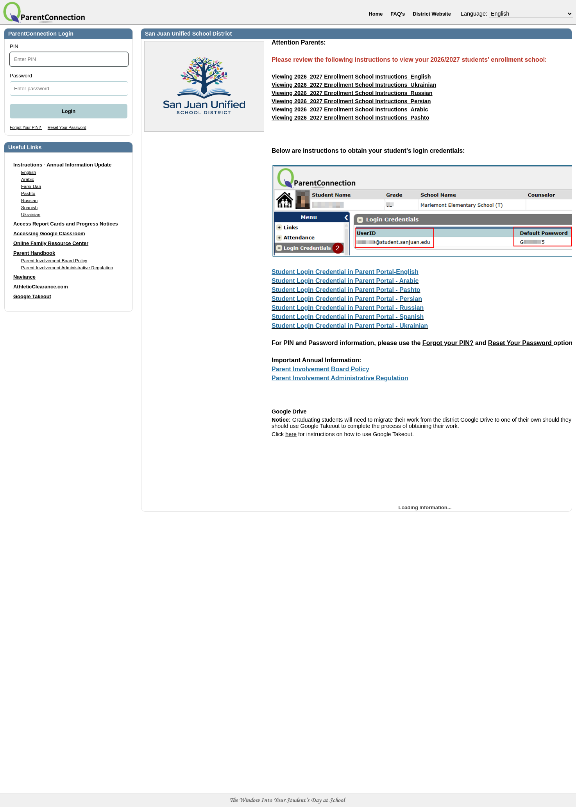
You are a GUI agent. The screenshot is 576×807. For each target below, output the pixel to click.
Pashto (28, 193)
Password (21, 76)
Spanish (29, 207)
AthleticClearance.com (40, 287)
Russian (29, 200)
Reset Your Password (520, 343)
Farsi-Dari (31, 186)
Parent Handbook (34, 253)
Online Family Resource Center (50, 243)
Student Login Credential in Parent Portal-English (345, 271)
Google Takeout (32, 296)
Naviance (24, 277)
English (28, 172)
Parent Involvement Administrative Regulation (67, 267)
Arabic (27, 179)
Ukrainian (30, 214)
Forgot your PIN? (448, 343)
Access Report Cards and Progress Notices (65, 224)
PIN (14, 46)
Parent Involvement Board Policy (54, 260)
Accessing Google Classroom (49, 233)
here (291, 434)
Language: (474, 14)
